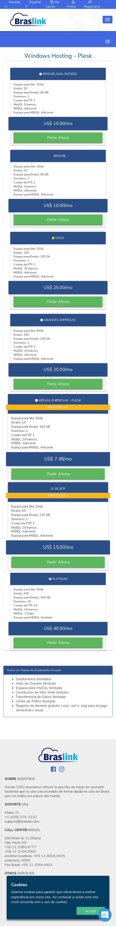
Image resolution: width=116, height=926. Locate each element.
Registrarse (92, 4)
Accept (90, 911)
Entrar (71, 4)
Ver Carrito (52, 4)
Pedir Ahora (58, 137)
